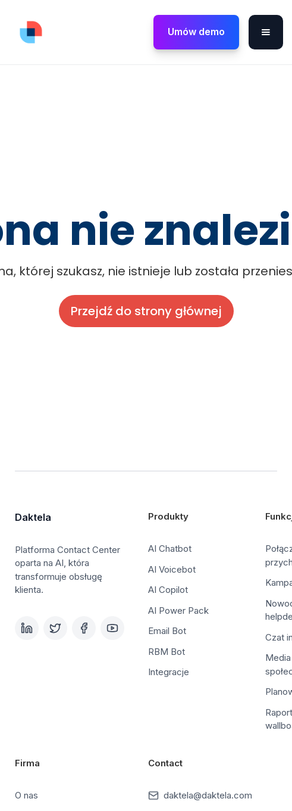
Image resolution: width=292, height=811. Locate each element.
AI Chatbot (169, 548)
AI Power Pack (178, 610)
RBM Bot (166, 651)
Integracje (168, 672)
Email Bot (167, 630)
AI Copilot (168, 589)
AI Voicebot (172, 569)
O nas (26, 795)
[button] (266, 32)
